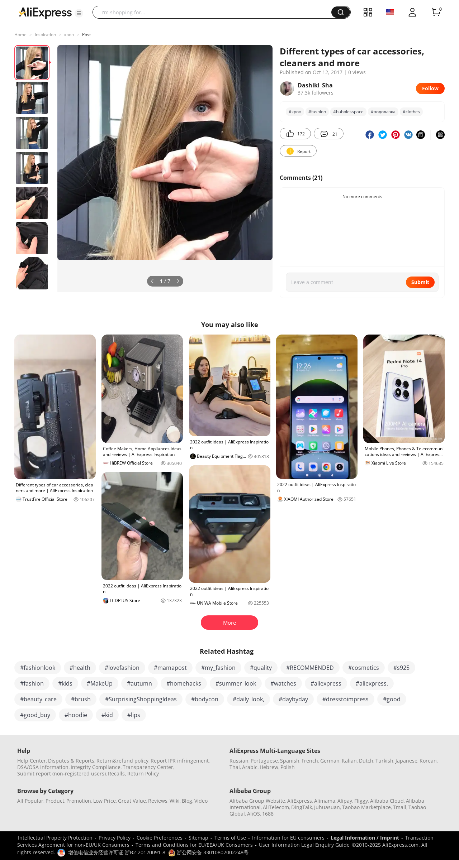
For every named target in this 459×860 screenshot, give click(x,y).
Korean (428, 760)
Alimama (324, 800)
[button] (79, 13)
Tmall (399, 807)
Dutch (366, 760)
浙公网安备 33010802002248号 (208, 852)
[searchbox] (214, 12)
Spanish (289, 760)
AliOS (253, 813)
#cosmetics (363, 668)
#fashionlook (37, 668)
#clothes (411, 112)
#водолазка (383, 112)
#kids (65, 683)
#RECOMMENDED (310, 668)
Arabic (249, 767)
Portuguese (264, 760)
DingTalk (301, 807)
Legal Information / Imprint (365, 837)
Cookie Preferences (160, 837)
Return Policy (143, 773)
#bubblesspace (348, 112)
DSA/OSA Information (42, 767)
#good (392, 699)
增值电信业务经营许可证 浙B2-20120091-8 (116, 852)
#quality (261, 668)
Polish (287, 767)
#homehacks (183, 683)
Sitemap (198, 837)
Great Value (132, 800)
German (330, 760)
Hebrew (269, 767)
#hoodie (76, 715)
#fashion (317, 112)
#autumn (139, 683)
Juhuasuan (327, 807)
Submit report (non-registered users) (61, 773)
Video (201, 800)
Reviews (157, 800)
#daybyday (293, 699)
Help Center (31, 760)
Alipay (344, 800)
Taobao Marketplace (366, 807)
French (310, 760)
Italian (349, 760)
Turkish (384, 760)
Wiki (175, 800)
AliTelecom (276, 807)
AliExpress (299, 800)
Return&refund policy (122, 760)
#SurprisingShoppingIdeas (141, 699)
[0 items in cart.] (436, 12)
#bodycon (204, 699)
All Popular (30, 800)
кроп (69, 35)
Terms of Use (230, 837)
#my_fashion (218, 668)
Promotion (78, 800)
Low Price (104, 800)
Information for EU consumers (288, 837)
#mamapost (170, 668)
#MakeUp (100, 683)
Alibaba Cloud (387, 800)
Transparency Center (148, 767)
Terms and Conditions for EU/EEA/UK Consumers (194, 844)
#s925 (401, 668)
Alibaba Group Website (257, 800)
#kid (107, 715)
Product (55, 800)
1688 (268, 813)
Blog (187, 800)
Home (20, 35)
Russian (239, 760)
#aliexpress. (372, 683)
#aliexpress (326, 683)
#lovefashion (122, 668)
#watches (283, 683)
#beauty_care (38, 699)
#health (80, 668)
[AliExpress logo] (45, 12)
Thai (235, 767)
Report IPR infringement (180, 760)
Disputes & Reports (71, 760)
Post (86, 35)
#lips (133, 715)
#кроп (295, 112)
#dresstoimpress (345, 699)
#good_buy (35, 715)
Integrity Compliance (95, 767)
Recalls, (117, 773)
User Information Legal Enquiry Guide (304, 844)
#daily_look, (248, 699)
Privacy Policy (115, 837)
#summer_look (236, 683)
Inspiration (45, 35)
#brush (81, 699)
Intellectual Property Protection (55, 837)
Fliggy (361, 800)
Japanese (406, 760)
